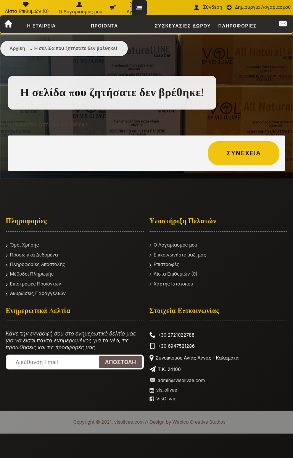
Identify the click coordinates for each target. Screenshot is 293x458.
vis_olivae (163, 390)
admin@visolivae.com (177, 380)
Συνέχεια (243, 153)
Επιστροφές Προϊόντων (33, 284)
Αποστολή (120, 362)
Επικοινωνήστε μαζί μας (178, 255)
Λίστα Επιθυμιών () (174, 274)
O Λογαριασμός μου (174, 245)
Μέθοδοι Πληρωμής (30, 274)
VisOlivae (163, 399)
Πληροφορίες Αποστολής (35, 264)
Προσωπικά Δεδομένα (32, 255)
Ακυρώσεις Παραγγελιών (36, 293)
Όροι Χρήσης (22, 245)
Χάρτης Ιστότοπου (171, 284)
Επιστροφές (165, 264)
